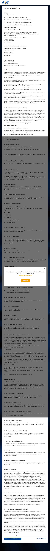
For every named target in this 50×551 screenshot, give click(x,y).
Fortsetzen (25, 280)
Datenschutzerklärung (25, 275)
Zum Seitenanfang (41, 538)
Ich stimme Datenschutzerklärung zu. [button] (13, 538)
